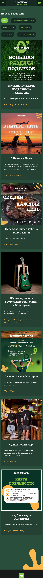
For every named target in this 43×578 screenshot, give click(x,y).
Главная (3, 9)
